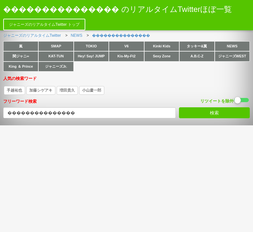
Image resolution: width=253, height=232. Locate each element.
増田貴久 (67, 90)
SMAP (56, 46)
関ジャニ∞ (21, 56)
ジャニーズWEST (232, 56)
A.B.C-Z (197, 56)
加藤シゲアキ (40, 90)
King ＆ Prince (21, 66)
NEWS (232, 46)
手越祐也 (14, 90)
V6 (126, 46)
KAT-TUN (55, 56)
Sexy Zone (162, 56)
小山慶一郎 (91, 90)
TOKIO (91, 46)
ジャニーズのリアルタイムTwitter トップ (44, 24)
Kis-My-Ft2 (126, 56)
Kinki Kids (162, 46)
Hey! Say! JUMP (91, 56)
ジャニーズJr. (56, 66)
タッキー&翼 (197, 46)
